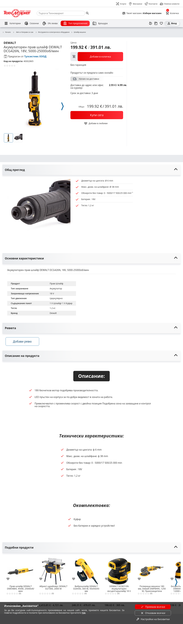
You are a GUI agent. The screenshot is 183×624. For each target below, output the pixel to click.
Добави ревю (24, 342)
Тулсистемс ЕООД (35, 56)
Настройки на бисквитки (153, 619)
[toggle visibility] (91, 170)
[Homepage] (17, 13)
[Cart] (172, 13)
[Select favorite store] (141, 13)
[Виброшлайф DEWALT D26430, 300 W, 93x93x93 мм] (86, 571)
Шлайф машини (78, 32)
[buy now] (96, 115)
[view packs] (96, 56)
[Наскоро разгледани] (150, 23)
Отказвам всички (152, 613)
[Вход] (171, 23)
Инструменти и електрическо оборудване (52, 32)
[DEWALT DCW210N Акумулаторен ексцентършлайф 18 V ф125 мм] (119, 571)
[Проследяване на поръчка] (156, 23)
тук (83, 612)
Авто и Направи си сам (23, 32)
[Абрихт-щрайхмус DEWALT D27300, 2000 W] (53, 571)
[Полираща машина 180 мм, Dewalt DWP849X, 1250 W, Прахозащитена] (151, 571)
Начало (6, 32)
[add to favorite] (9, 580)
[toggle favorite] (96, 123)
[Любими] (161, 23)
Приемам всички (152, 607)
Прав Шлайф (56, 283)
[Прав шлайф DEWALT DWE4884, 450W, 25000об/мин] (20, 571)
